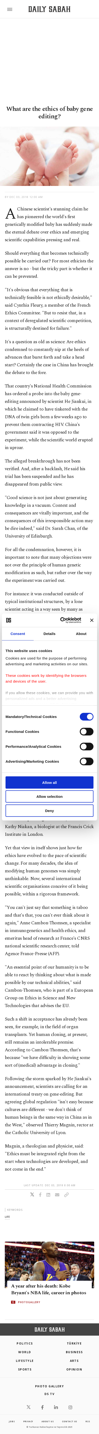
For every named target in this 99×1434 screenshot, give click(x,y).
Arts (74, 1361)
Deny (49, 810)
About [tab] (81, 633)
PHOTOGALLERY (29, 1302)
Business (74, 1352)
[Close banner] (91, 620)
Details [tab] (49, 633)
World (24, 1352)
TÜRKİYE (74, 1343)
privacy (28, 1421)
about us (48, 1421)
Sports (25, 1369)
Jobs (12, 1421)
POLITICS (25, 1343)
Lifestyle (25, 1361)
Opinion (74, 1369)
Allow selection (49, 796)
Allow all (49, 782)
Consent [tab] (18, 633)
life (7, 1216)
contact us (69, 1421)
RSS (88, 1421)
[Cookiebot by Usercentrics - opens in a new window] (61, 620)
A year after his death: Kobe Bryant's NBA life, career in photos (48, 1289)
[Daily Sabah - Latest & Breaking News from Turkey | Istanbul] (49, 9)
